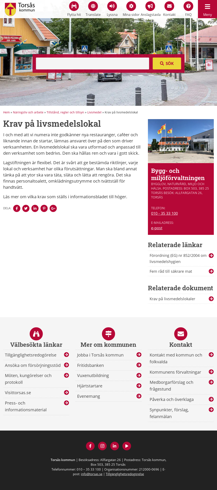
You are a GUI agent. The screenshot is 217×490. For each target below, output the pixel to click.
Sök (170, 63)
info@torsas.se (91, 474)
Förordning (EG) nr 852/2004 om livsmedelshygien (178, 258)
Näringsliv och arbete (28, 112)
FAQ (188, 9)
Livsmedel (94, 112)
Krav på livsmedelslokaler (172, 298)
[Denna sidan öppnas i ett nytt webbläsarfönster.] (16, 208)
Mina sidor (131, 9)
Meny (207, 9)
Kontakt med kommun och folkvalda (176, 358)
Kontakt (169, 9)
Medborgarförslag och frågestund (171, 385)
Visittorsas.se (18, 392)
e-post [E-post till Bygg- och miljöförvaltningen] (156, 227)
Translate (93, 9)
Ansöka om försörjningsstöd (33, 365)
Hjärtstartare (89, 386)
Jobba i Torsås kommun (100, 355)
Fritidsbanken (90, 365)
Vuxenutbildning (93, 375)
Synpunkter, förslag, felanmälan (169, 413)
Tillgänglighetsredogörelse (30, 355)
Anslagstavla (150, 9)
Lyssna (112, 9)
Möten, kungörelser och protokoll (28, 379)
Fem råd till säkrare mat (171, 271)
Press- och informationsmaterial (26, 406)
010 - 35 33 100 (164, 213)
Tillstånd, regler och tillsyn (65, 112)
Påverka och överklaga (172, 399)
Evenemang (88, 396)
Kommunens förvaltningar (175, 372)
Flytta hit (74, 9)
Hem (6, 112)
